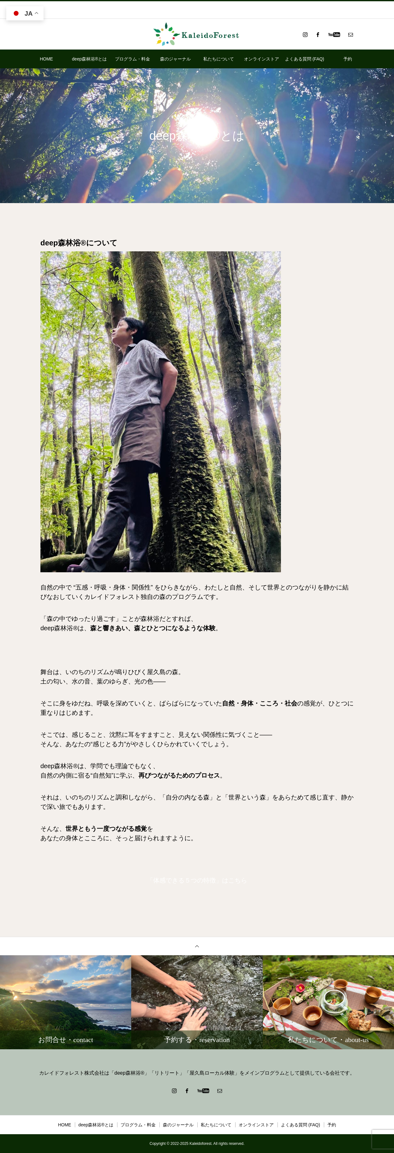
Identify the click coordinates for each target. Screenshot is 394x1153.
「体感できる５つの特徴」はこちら (197, 880)
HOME (46, 58)
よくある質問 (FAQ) (304, 58)
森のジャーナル (175, 58)
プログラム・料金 (132, 58)
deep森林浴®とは (89, 58)
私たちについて (218, 58)
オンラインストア (261, 58)
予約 (347, 58)
